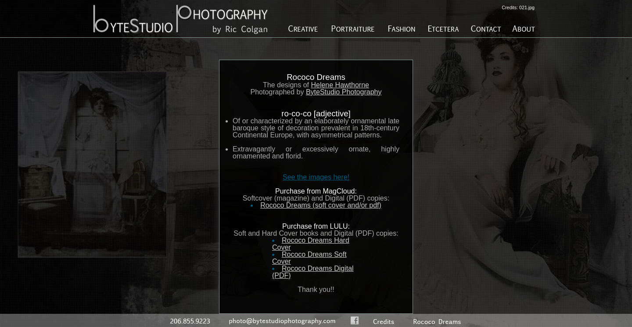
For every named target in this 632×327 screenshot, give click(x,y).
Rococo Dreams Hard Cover (310, 244)
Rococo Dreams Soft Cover (309, 258)
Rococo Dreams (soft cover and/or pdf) (320, 205)
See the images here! (316, 177)
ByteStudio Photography (344, 92)
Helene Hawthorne (340, 85)
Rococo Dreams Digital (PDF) (313, 272)
